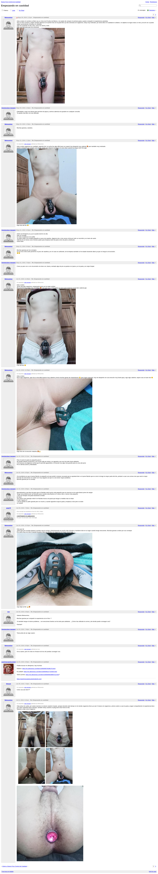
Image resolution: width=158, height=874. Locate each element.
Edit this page (152, 871)
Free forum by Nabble (8, 871)
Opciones (152, 10)
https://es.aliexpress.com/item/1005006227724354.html (40, 671)
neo (8, 612)
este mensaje (27, 144)
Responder (141, 17)
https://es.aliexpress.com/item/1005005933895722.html (42, 674)
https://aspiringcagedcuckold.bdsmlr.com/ (29, 679)
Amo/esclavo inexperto (9, 108)
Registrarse (153, 2)
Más (153, 17)
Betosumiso (8, 17)
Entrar (147, 2)
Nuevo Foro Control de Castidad (11, 2)
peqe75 (8, 508)
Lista (13, 10)
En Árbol (21, 10)
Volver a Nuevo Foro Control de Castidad (14, 866)
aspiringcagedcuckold (9, 662)
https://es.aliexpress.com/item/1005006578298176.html (38, 668)
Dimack (8, 684)
